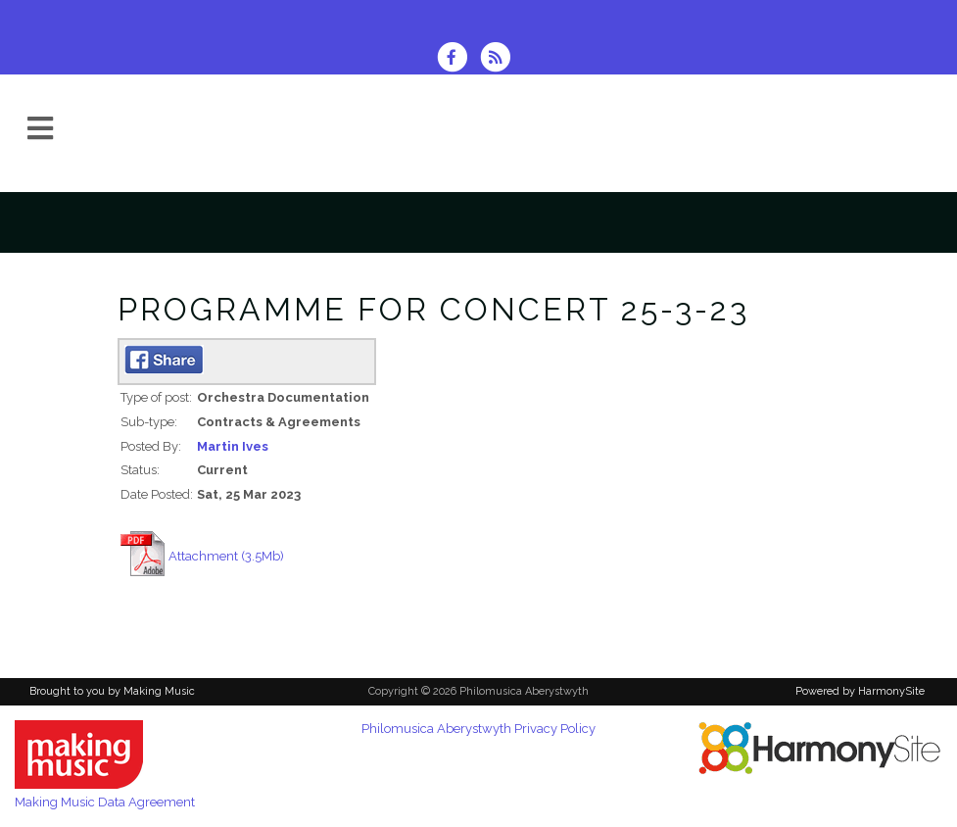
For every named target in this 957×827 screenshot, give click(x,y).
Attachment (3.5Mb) (226, 556)
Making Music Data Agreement (105, 802)
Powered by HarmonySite (860, 691)
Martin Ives (232, 446)
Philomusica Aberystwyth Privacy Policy (478, 728)
